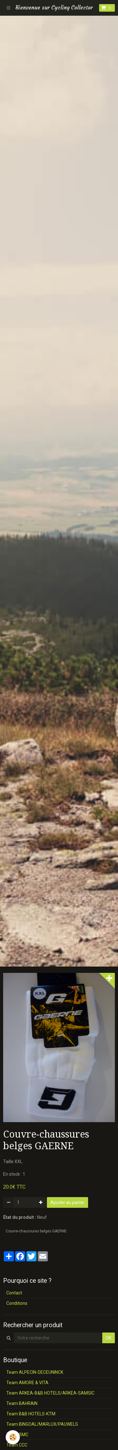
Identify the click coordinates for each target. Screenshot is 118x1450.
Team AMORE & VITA (27, 1382)
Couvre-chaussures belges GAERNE (36, 1231)
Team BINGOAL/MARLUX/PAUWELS (42, 1424)
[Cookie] (13, 1437)
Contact (14, 1292)
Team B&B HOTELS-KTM (30, 1413)
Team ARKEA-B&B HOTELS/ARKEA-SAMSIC (50, 1393)
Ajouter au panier (67, 1202)
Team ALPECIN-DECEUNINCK (34, 1372)
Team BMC (17, 1434)
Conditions (16, 1303)
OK (108, 1337)
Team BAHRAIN (21, 1403)
